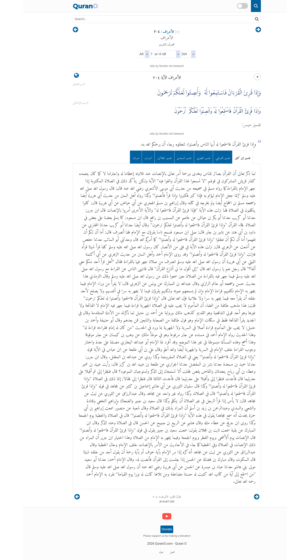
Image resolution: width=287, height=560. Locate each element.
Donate (144, 529)
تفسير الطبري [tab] (180, 157)
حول (138, 551)
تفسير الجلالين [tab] (141, 157)
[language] (53, 76)
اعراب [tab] (125, 157)
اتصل (148, 551)
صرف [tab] (112, 157)
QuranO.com (140, 543)
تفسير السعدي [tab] (160, 157)
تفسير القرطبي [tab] (199, 157)
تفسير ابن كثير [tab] (219, 157)
